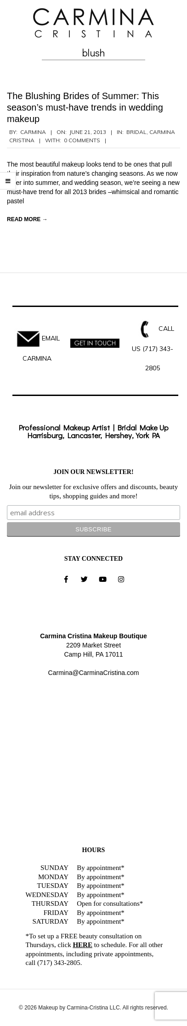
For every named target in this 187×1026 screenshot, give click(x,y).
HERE (82, 944)
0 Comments (82, 140)
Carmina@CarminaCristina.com (93, 672)
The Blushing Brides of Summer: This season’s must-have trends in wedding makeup (85, 107)
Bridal (136, 131)
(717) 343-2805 (58, 962)
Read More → (27, 219)
